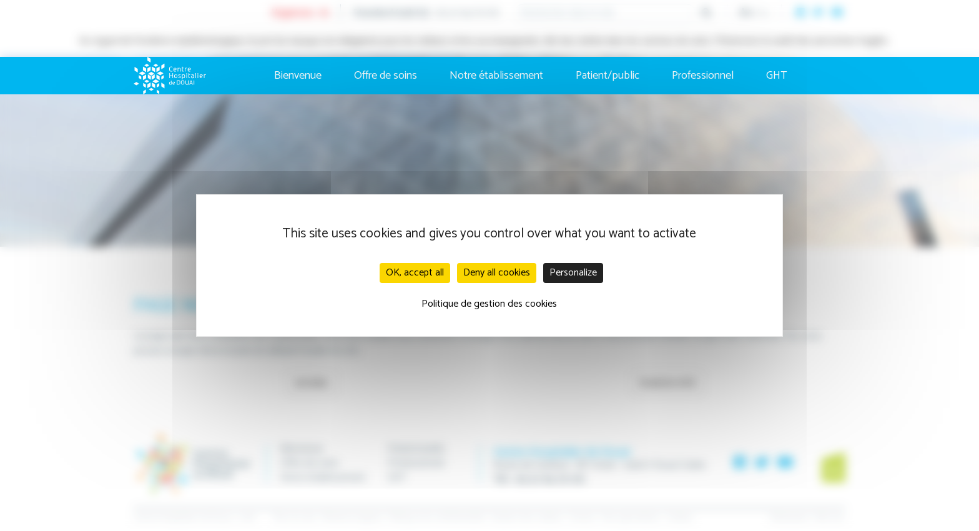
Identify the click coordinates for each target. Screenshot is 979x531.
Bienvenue (298, 75)
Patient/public (607, 75)
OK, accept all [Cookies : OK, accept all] (415, 272)
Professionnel (703, 75)
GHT (776, 75)
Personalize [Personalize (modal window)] (573, 272)
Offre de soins (385, 75)
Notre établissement (496, 75)
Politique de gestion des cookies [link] (489, 303)
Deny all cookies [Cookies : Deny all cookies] (496, 272)
